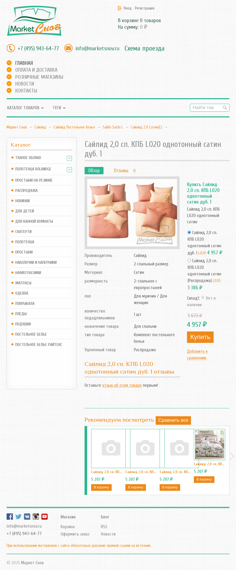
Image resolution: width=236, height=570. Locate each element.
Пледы (21, 314)
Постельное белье (31, 334)
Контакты (26, 91)
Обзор (94, 171)
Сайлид (40, 127)
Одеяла (21, 293)
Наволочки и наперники (36, 263)
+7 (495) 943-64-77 (38, 48)
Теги (57, 107)
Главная (24, 63)
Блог (105, 516)
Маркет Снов (17, 127)
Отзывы (121, 171)
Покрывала (25, 304)
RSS (104, 526)
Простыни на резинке (34, 180)
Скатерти (23, 232)
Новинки (22, 201)
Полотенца (24, 242)
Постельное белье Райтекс (38, 345)
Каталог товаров (23, 107)
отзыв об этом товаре (122, 385)
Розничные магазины (39, 77)
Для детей (24, 211)
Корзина (68, 526)
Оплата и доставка (36, 70)
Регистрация (144, 8)
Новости (24, 84)
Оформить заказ (75, 534)
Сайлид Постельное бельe (74, 127)
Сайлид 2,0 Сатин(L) (146, 127)
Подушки (23, 324)
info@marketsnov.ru (97, 48)
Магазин (68, 516)
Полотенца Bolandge (33, 169)
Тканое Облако (28, 158)
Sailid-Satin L (113, 127)
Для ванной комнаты (34, 222)
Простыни (24, 252)
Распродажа (26, 191)
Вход (128, 8)
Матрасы (23, 283)
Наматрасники (28, 273)
